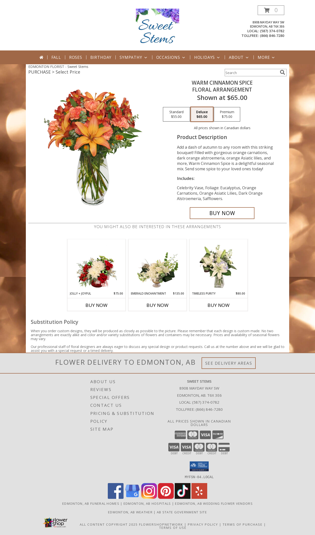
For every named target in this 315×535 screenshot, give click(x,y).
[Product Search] (251, 72)
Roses (75, 57)
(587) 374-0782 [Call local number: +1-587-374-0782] (272, 31)
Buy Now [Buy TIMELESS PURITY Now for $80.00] (218, 305)
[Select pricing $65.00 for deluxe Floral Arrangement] (202, 114)
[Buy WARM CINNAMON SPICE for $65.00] (222, 213)
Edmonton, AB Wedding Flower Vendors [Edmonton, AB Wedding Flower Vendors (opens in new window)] (214, 503)
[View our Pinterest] (166, 497)
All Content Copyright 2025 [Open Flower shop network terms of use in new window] (109, 524)
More (267, 57)
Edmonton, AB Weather (130, 512)
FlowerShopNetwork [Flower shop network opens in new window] (161, 524)
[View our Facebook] (116, 497)
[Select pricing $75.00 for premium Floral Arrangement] (227, 114)
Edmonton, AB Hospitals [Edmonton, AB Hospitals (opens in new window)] (147, 503)
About (239, 57)
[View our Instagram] (149, 497)
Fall (56, 57)
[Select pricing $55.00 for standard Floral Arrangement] (176, 114)
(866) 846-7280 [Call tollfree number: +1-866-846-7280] (272, 35)
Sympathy (134, 57)
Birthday (100, 57)
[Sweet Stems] (158, 28)
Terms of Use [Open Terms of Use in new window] (173, 527)
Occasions (171, 57)
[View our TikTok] (182, 497)
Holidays (207, 57)
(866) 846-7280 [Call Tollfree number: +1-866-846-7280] (209, 409)
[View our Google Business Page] (132, 497)
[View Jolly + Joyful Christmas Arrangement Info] (96, 265)
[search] (282, 72)
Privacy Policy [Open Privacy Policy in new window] (203, 524)
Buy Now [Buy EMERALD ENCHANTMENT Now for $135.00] (157, 305)
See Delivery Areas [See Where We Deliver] (228, 363)
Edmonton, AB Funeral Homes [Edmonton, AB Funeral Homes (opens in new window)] (90, 503)
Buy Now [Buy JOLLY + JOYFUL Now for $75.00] (96, 305)
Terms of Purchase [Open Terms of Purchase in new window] (243, 524)
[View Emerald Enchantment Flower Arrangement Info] (157, 265)
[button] (271, 10)
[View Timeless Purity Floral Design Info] (218, 265)
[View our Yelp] (199, 497)
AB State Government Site (182, 512)
